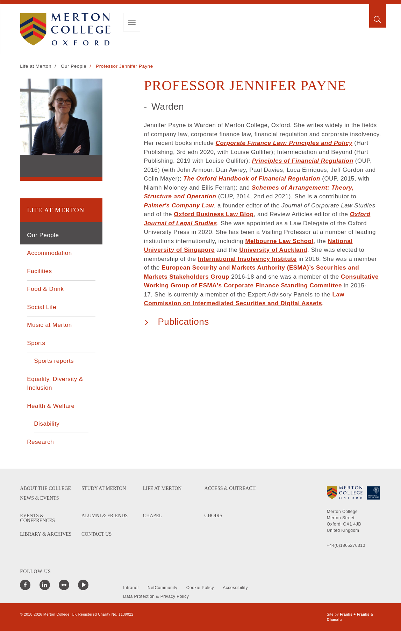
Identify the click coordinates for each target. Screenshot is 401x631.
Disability (46, 423)
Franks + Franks (354, 614)
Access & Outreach (230, 488)
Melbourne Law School (279, 241)
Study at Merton (103, 488)
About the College (45, 488)
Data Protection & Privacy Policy (156, 596)
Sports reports (54, 361)
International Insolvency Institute (247, 259)
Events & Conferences (37, 518)
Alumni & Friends (104, 515)
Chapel (152, 515)
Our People (73, 66)
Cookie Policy (200, 587)
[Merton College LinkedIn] (45, 585)
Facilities (39, 271)
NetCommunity (162, 587)
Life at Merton (35, 66)
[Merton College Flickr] (64, 585)
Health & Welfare (50, 406)
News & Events (39, 498)
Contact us (96, 534)
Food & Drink (45, 289)
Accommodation (49, 253)
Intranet (131, 587)
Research (40, 442)
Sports (36, 343)
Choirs (213, 515)
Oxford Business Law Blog (213, 214)
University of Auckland (273, 250)
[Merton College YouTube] (83, 585)
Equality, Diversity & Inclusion (55, 383)
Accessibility (235, 587)
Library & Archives (45, 534)
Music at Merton (49, 325)
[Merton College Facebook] (25, 585)
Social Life (41, 307)
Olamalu (334, 620)
